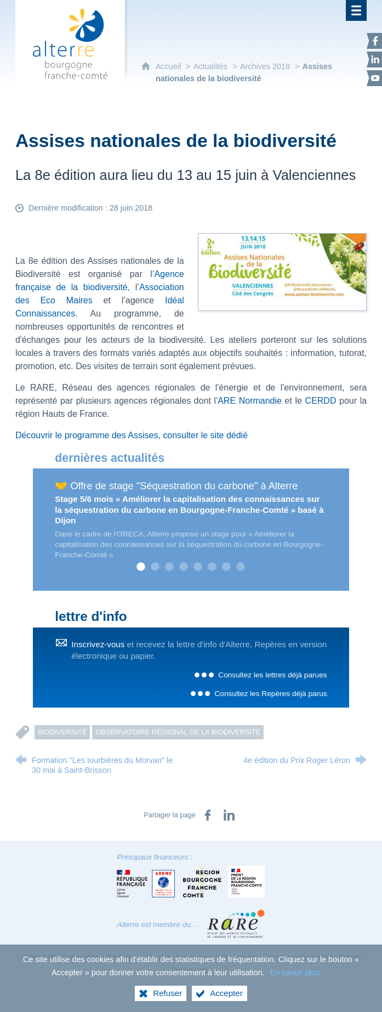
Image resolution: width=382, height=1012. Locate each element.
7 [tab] (226, 567)
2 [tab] (155, 567)
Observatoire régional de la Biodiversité (177, 732)
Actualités (210, 66)
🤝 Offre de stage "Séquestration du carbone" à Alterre (176, 485)
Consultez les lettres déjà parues (272, 675)
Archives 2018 (266, 66)
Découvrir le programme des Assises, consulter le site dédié (131, 435)
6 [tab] (212, 567)
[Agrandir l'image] (282, 271)
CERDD (321, 400)
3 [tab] (169, 567)
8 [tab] (240, 567)
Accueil (169, 66)
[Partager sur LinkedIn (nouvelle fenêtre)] (229, 815)
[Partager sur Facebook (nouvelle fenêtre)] (207, 815)
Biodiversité (62, 732)
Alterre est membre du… (157, 924)
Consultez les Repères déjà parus (270, 693)
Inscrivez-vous (97, 644)
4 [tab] (183, 567)
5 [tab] (197, 567)
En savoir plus (295, 972)
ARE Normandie (250, 400)
